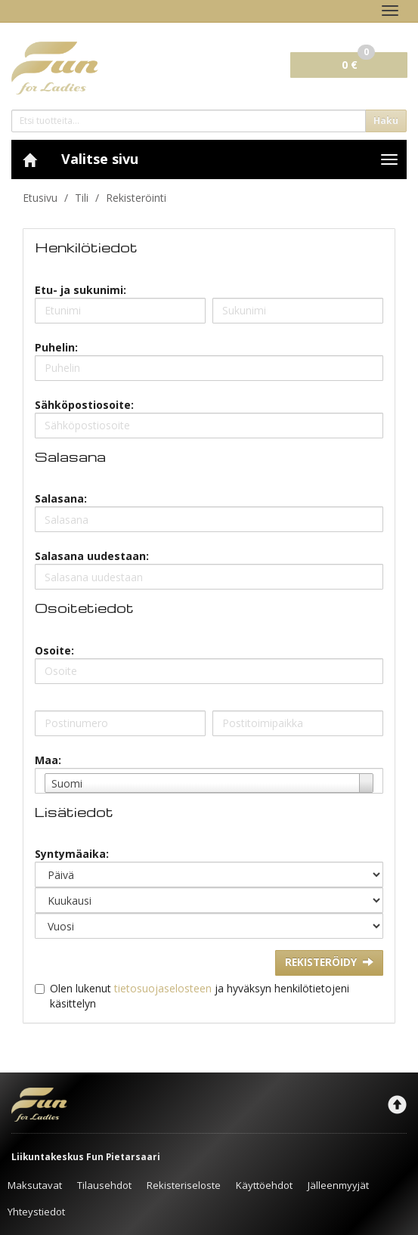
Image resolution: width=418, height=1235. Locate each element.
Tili (81, 197)
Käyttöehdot (264, 1185)
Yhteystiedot (36, 1211)
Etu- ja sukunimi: (80, 290)
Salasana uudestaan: (92, 556)
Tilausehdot (104, 1185)
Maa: (48, 760)
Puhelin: (56, 347)
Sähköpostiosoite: (84, 405)
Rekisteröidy (329, 962)
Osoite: (54, 650)
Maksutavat (35, 1185)
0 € (358, 62)
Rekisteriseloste (184, 1185)
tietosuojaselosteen (163, 988)
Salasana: (61, 498)
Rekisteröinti (136, 197)
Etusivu (40, 197)
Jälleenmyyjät (338, 1185)
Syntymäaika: (72, 854)
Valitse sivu (99, 159)
